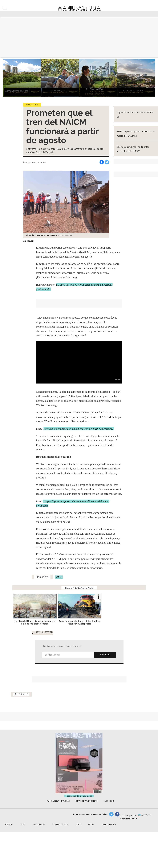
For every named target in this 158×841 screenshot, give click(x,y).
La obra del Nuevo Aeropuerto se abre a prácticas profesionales (56, 622)
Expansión (8, 824)
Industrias (32, 105)
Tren (60, 577)
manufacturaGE (111, 814)
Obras (91, 824)
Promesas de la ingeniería (79, 796)
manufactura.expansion (117, 814)
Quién (22, 824)
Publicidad (109, 801)
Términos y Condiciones (86, 801)
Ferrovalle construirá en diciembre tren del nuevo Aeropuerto (79, 428)
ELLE (78, 824)
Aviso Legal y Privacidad (58, 801)
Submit (105, 655)
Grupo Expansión (108, 824)
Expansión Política (60, 824)
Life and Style (38, 824)
